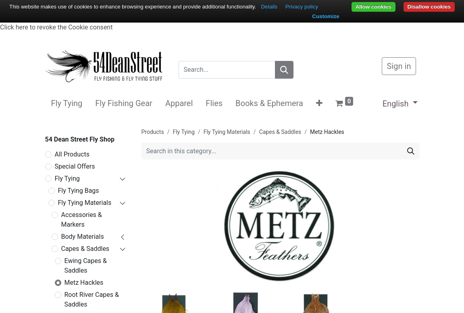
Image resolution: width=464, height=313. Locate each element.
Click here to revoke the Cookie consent (56, 27)
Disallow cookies (429, 7)
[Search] (284, 70)
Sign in (399, 66)
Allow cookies (373, 7)
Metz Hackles (84, 282)
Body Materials (82, 236)
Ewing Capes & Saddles (86, 265)
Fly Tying (67, 178)
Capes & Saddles (85, 248)
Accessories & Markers (81, 219)
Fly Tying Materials (85, 203)
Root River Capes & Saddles (92, 299)
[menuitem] (67, 103)
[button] (319, 103)
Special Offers (75, 166)
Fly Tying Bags (78, 190)
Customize (325, 16)
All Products (72, 154)
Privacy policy (301, 7)
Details (269, 7)
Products (152, 132)
